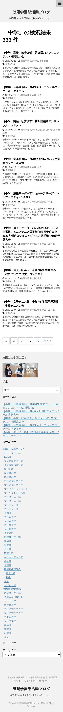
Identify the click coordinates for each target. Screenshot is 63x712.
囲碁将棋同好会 (12, 569)
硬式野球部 (10, 473)
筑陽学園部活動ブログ (31, 12)
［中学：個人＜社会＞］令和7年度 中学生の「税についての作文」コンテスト (29, 272)
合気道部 (9, 533)
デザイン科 (10, 585)
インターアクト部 (13, 557)
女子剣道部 (10, 529)
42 (37, 340)
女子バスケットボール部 (17, 489)
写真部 (7, 545)
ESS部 (7, 456)
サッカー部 (10, 601)
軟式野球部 (10, 477)
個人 (39, 95)
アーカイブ (9, 650)
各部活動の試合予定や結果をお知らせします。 (31, 695)
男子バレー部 (11, 509)
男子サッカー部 (12, 497)
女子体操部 (10, 621)
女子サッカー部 (12, 501)
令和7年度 (10, 64)
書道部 (7, 561)
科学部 (7, 625)
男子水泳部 (10, 517)
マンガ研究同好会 (13, 460)
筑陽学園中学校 (28, 95)
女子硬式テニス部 (46, 310)
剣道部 (7, 633)
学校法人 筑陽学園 (16, 677)
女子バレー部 (11, 505)
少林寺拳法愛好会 (13, 465)
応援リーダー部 (28, 201)
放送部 (7, 549)
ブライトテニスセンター (36, 681)
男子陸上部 (10, 525)
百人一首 (10, 573)
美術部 (7, 541)
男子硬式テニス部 (46, 244)
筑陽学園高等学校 (29, 61)
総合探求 (9, 469)
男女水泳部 (10, 617)
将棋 (8, 577)
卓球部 (7, 513)
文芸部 (7, 565)
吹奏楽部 (43, 61)
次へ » (47, 340)
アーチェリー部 (12, 452)
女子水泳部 (10, 521)
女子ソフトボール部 (14, 493)
